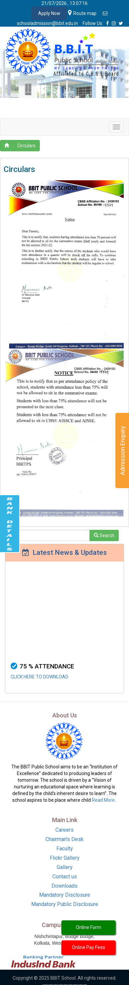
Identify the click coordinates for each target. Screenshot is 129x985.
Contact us (64, 876)
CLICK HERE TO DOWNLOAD (39, 679)
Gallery (65, 867)
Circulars (26, 145)
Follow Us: (93, 23)
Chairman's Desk (64, 839)
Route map (82, 13)
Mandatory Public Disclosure (64, 904)
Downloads (64, 886)
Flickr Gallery (65, 858)
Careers (64, 830)
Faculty (64, 848)
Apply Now (49, 13)
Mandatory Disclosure (64, 895)
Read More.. (104, 800)
